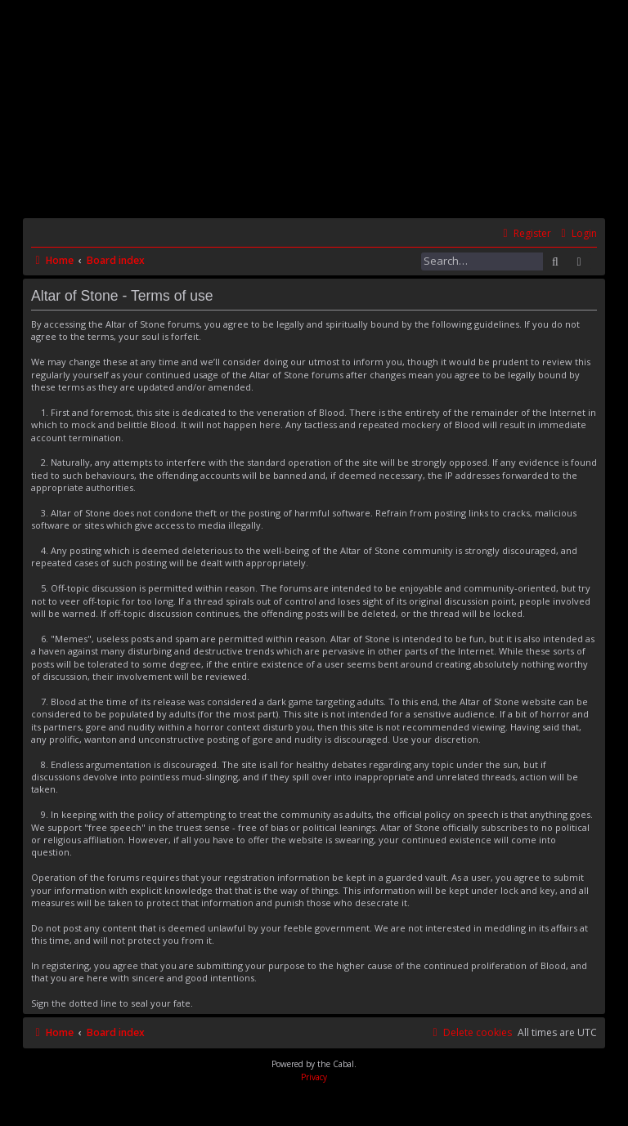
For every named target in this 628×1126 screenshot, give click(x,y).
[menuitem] (577, 234)
